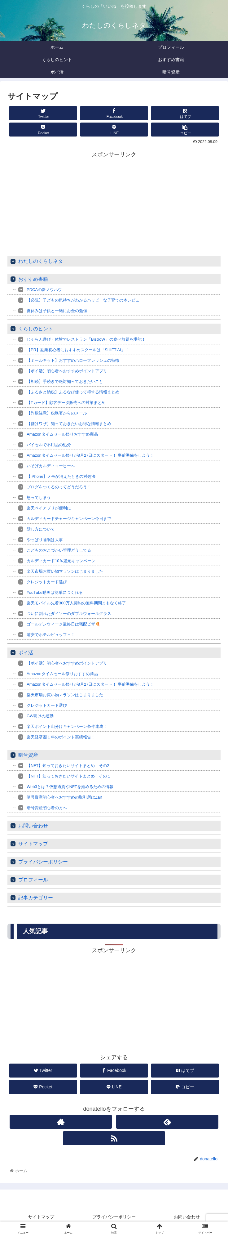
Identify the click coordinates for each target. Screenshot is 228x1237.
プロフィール (33, 879)
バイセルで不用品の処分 (49, 444)
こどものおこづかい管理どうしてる (59, 550)
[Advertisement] (114, 202)
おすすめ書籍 (33, 279)
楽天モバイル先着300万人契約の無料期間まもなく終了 (76, 603)
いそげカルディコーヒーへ (51, 466)
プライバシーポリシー (43, 861)
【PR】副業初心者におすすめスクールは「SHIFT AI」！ (78, 349)
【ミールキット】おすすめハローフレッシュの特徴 (73, 360)
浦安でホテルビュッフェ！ (51, 634)
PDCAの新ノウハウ (44, 289)
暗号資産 (28, 755)
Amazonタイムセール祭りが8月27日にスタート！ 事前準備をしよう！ (90, 455)
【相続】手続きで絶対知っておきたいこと (65, 381)
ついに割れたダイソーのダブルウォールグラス (69, 613)
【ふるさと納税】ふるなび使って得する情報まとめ (73, 392)
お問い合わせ (33, 825)
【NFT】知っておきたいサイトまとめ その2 (68, 765)
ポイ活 (25, 652)
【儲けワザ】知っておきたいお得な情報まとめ (69, 423)
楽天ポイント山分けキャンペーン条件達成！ (67, 726)
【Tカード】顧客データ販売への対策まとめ (66, 402)
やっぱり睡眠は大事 (45, 539)
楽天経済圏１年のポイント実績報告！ (61, 737)
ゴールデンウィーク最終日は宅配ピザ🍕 (63, 624)
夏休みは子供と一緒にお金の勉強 (57, 310)
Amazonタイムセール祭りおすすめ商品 (62, 434)
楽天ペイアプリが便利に (49, 508)
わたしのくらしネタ (40, 261)
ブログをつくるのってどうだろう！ (59, 487)
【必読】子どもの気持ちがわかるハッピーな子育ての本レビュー (85, 300)
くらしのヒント (35, 328)
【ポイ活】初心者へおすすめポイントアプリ (67, 371)
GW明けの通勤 (40, 716)
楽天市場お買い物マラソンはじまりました (65, 571)
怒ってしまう (39, 497)
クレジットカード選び (47, 582)
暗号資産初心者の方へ (47, 807)
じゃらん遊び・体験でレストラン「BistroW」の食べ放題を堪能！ (86, 339)
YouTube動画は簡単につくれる (55, 592)
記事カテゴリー (35, 897)
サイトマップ (33, 843)
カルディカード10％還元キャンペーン (61, 560)
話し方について (41, 529)
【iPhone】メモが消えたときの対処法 (61, 476)
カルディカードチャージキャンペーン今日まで (69, 518)
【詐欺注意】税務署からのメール (57, 413)
